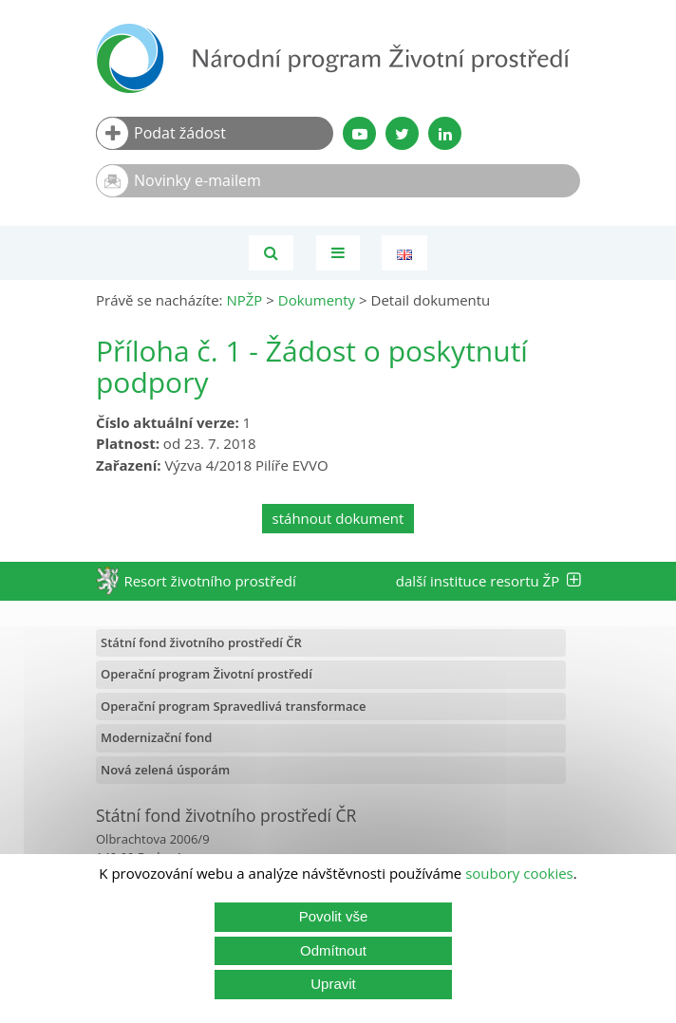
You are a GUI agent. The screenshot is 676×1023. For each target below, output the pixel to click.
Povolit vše (333, 916)
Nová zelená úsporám (165, 769)
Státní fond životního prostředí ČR (201, 642)
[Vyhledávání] (271, 252)
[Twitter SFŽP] (402, 133)
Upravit (333, 984)
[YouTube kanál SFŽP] (359, 133)
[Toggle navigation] (338, 252)
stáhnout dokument (338, 518)
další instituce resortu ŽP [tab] (488, 580)
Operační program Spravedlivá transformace (233, 706)
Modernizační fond (156, 737)
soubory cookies (519, 873)
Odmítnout (333, 950)
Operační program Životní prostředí (206, 673)
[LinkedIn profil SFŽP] (444, 133)
